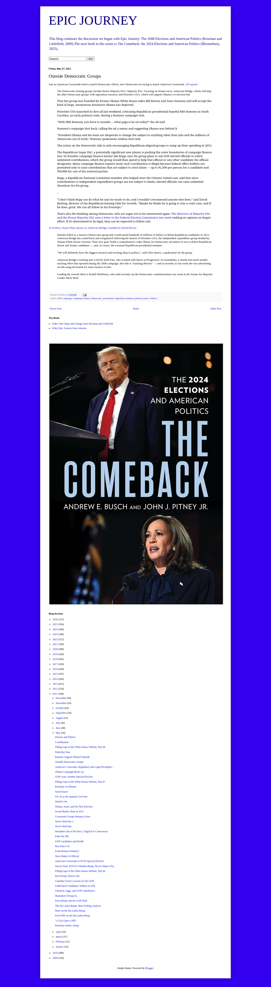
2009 (55, 957)
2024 (55, 629)
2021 (55, 644)
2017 (55, 664)
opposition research (124, 298)
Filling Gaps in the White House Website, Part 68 (80, 747)
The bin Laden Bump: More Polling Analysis (78, 905)
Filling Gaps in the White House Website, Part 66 (80, 871)
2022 (55, 639)
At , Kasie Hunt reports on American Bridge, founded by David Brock (92, 227)
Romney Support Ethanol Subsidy (72, 757)
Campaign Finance (81, 298)
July (58, 722)
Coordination (61, 742)
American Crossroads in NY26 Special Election (79, 861)
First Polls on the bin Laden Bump (72, 915)
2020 (55, 649)
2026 (55, 619)
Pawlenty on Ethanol (65, 786)
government (108, 298)
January (60, 946)
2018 (55, 659)
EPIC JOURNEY (93, 20)
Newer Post (56, 308)
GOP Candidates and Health (69, 841)
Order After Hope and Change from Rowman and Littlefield (82, 323)
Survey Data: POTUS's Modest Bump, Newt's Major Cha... (85, 866)
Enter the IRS (62, 836)
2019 (55, 654)
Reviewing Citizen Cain (67, 875)
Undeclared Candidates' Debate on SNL (75, 885)
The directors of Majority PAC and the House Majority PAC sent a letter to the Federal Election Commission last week (133, 215)
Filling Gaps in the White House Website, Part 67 (80, 781)
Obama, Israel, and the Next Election (74, 806)
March (59, 936)
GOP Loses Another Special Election (74, 776)
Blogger (149, 968)
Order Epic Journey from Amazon (69, 328)
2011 (55, 693)
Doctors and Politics (65, 737)
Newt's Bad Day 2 (64, 821)
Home (136, 308)
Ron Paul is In (62, 846)
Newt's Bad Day (63, 826)
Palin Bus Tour (62, 752)
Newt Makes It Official (67, 856)
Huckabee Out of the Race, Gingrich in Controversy (81, 831)
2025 (55, 624)
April (59, 931)
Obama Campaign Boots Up (69, 771)
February (60, 941)
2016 (55, 669)
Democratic (96, 298)
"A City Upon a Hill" (65, 920)
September (61, 712)
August (60, 718)
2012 (55, 688)
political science (141, 298)
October (60, 708)
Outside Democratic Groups (69, 761)
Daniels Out (61, 801)
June (58, 727)
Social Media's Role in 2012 (69, 811)
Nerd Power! (61, 791)
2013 (55, 683)
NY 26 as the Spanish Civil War (71, 796)
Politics (153, 298)
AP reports (191, 84)
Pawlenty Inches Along (67, 925)
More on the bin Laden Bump (70, 910)
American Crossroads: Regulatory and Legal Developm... (84, 766)
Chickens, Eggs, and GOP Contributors (75, 890)
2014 (55, 679)
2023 (55, 634)
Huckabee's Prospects (66, 895)
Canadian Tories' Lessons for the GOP (74, 881)
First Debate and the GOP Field (71, 900)
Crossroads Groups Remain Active (72, 816)
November (61, 703)
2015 (55, 673)
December (61, 698)
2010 (55, 952)
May (58, 732)
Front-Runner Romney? (67, 851)
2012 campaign (65, 298)
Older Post (215, 308)
